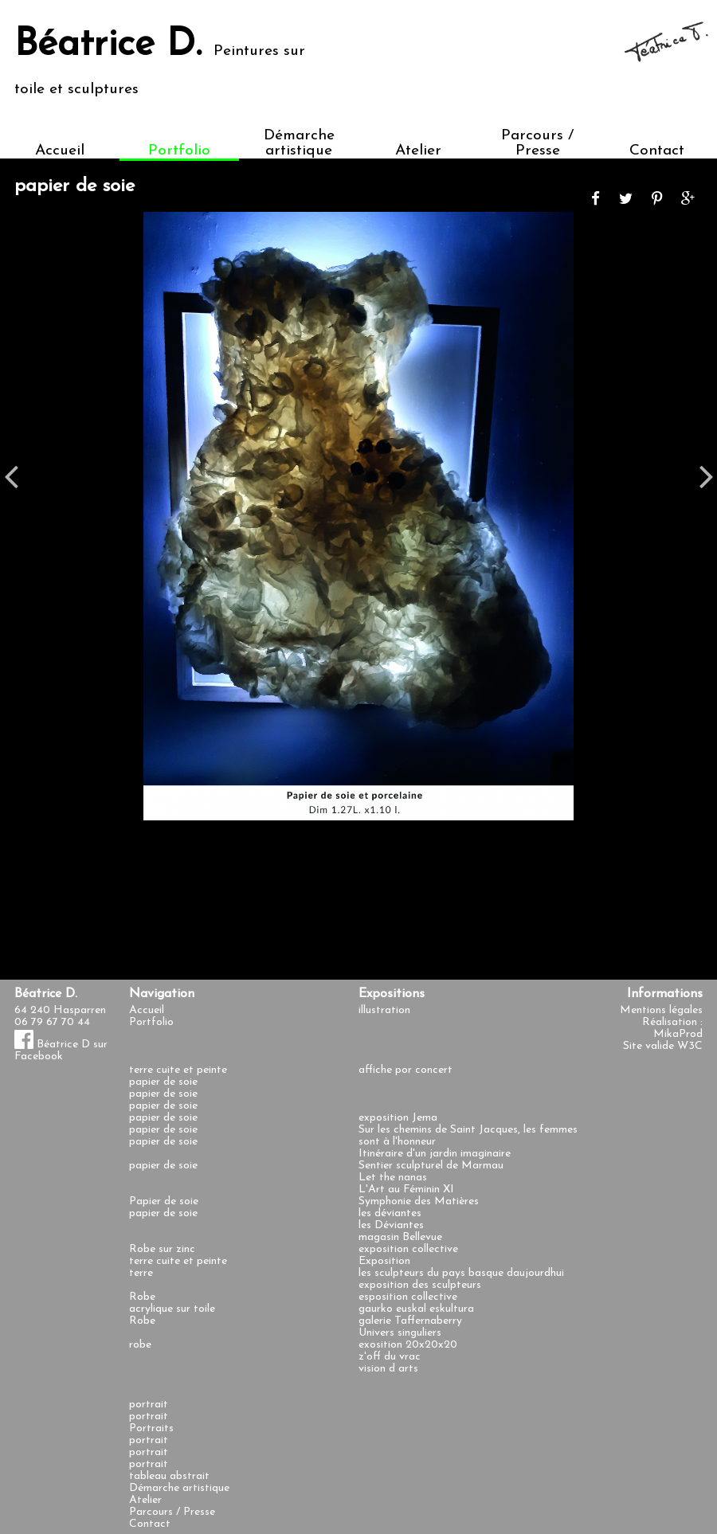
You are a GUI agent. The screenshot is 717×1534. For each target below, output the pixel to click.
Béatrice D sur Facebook (61, 1050)
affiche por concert (405, 1070)
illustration (384, 1010)
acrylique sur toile (172, 1309)
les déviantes (389, 1213)
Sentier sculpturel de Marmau (430, 1166)
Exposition (384, 1261)
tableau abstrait (169, 1476)
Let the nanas (392, 1178)
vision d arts (388, 1369)
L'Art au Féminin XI (406, 1190)
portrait (148, 1405)
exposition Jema (397, 1118)
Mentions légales (661, 1010)
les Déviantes (391, 1225)
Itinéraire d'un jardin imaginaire (434, 1154)
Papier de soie (163, 1201)
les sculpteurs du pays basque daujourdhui (461, 1273)
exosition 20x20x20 (407, 1345)
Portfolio (179, 150)
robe (140, 1345)
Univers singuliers (399, 1333)
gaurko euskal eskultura (416, 1309)
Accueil (59, 150)
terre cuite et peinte (178, 1070)
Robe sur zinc (162, 1249)
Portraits (151, 1428)
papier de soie (163, 1082)
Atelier (418, 150)
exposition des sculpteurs (419, 1285)
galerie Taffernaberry (410, 1321)
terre (141, 1273)
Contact (656, 150)
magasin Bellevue (400, 1237)
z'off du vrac (389, 1357)
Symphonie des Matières (418, 1201)
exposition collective (408, 1249)
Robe (142, 1297)
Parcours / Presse (537, 143)
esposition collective (407, 1297)
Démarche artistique (299, 143)
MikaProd (678, 1034)
